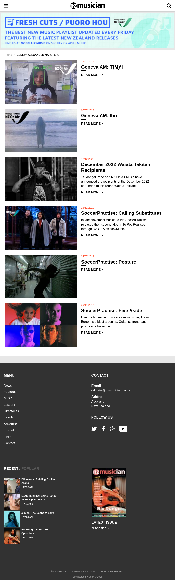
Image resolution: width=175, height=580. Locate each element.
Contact (9, 443)
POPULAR (30, 469)
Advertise (10, 424)
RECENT (11, 469)
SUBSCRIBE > (100, 528)
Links (7, 437)
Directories (11, 411)
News (8, 385)
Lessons (10, 404)
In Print (9, 430)
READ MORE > (92, 75)
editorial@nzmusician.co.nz (110, 390)
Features (10, 391)
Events (9, 417)
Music (8, 398)
